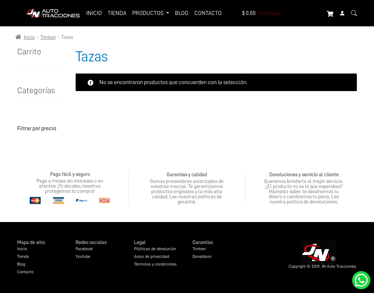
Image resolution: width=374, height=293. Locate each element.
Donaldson (201, 256)
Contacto (208, 12)
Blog (181, 12)
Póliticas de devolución (155, 249)
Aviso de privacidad (151, 256)
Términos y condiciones (155, 264)
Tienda (117, 12)
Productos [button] (148, 12)
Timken (48, 37)
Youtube (83, 256)
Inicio (94, 12)
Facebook (84, 249)
